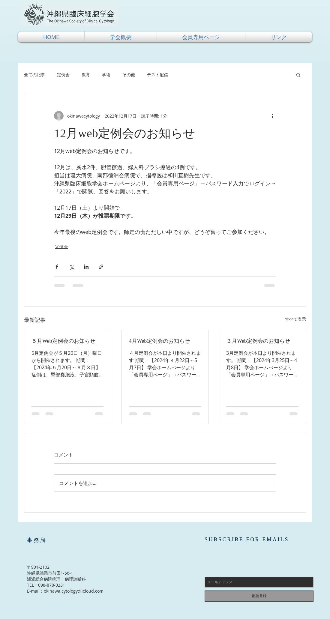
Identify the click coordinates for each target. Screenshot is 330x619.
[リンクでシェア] (101, 267)
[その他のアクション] (272, 115)
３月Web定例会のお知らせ (258, 341)
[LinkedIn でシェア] (86, 267)
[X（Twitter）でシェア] (71, 267)
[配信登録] (259, 596)
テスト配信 (157, 74)
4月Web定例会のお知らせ (159, 341)
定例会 (63, 74)
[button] (120, 36)
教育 (86, 74)
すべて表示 (295, 319)
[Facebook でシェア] (57, 267)
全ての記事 (34, 74)
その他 (128, 74)
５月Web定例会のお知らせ (63, 341)
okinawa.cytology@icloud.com (74, 591)
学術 (106, 74)
